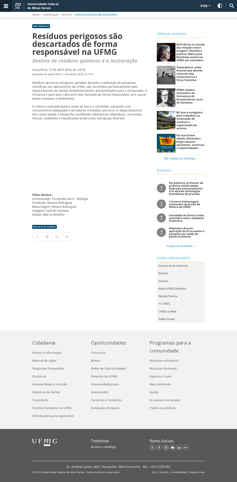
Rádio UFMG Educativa (172, 288)
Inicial (36, 14)
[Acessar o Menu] (6, 6)
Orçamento (40, 400)
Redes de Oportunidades (108, 368)
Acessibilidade (179, 472)
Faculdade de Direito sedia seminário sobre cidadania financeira (186, 218)
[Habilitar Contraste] (220, 6)
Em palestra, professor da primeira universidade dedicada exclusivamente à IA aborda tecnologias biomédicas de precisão (186, 188)
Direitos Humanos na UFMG (52, 408)
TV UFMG (164, 304)
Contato (163, 472)
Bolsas (95, 360)
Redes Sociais (166, 319)
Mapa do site (197, 472)
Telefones (100, 440)
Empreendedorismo (105, 384)
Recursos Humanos (163, 368)
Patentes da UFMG (104, 376)
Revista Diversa (167, 296)
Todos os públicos (163, 408)
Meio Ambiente (41, 26)
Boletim (163, 273)
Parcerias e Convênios (106, 400)
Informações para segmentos (53, 416)
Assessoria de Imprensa (173, 266)
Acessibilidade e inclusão (49, 384)
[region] (118, 445)
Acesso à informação (47, 353)
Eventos (163, 281)
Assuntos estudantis (164, 360)
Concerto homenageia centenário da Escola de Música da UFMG (184, 204)
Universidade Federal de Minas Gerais (63, 472)
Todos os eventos (179, 246)
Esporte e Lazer (161, 376)
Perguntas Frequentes (48, 368)
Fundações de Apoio (105, 408)
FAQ (154, 472)
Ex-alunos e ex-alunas (165, 400)
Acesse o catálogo (103, 447)
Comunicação (51, 14)
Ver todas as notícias (179, 158)
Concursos (98, 353)
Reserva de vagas (44, 360)
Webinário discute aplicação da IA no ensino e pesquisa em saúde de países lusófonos (186, 232)
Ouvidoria (39, 376)
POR (205, 6)
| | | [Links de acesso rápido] (178, 472)
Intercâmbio (99, 392)
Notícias (67, 14)
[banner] (118, 6)
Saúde (154, 392)
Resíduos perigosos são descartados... (97, 14)
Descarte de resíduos (44, 226)
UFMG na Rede (167, 311)
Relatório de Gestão (46, 392)
